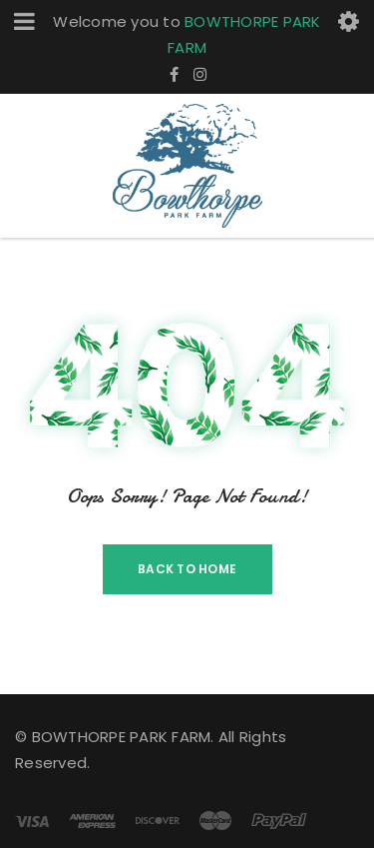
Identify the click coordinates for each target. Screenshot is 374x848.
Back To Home (187, 568)
